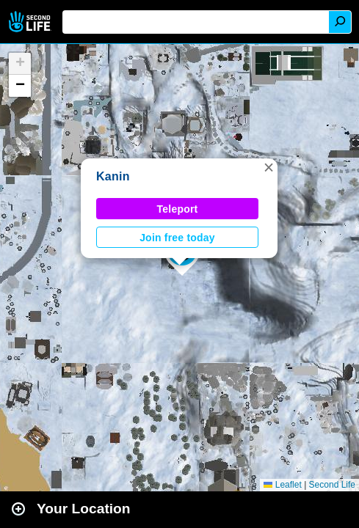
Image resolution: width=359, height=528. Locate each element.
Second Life (31, 21)
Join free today (177, 237)
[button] (269, 167)
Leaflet (282, 485)
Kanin (113, 176)
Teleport (177, 209)
